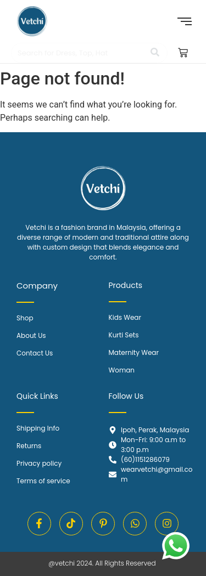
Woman (122, 370)
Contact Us (34, 353)
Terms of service (43, 480)
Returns (28, 445)
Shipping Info (37, 428)
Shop (25, 318)
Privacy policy (39, 463)
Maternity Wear (134, 352)
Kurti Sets (124, 335)
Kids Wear (125, 317)
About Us (31, 335)
